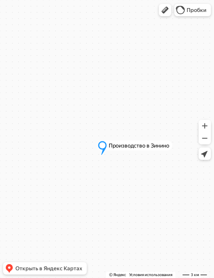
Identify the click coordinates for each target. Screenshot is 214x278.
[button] (165, 10)
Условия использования (150, 275)
